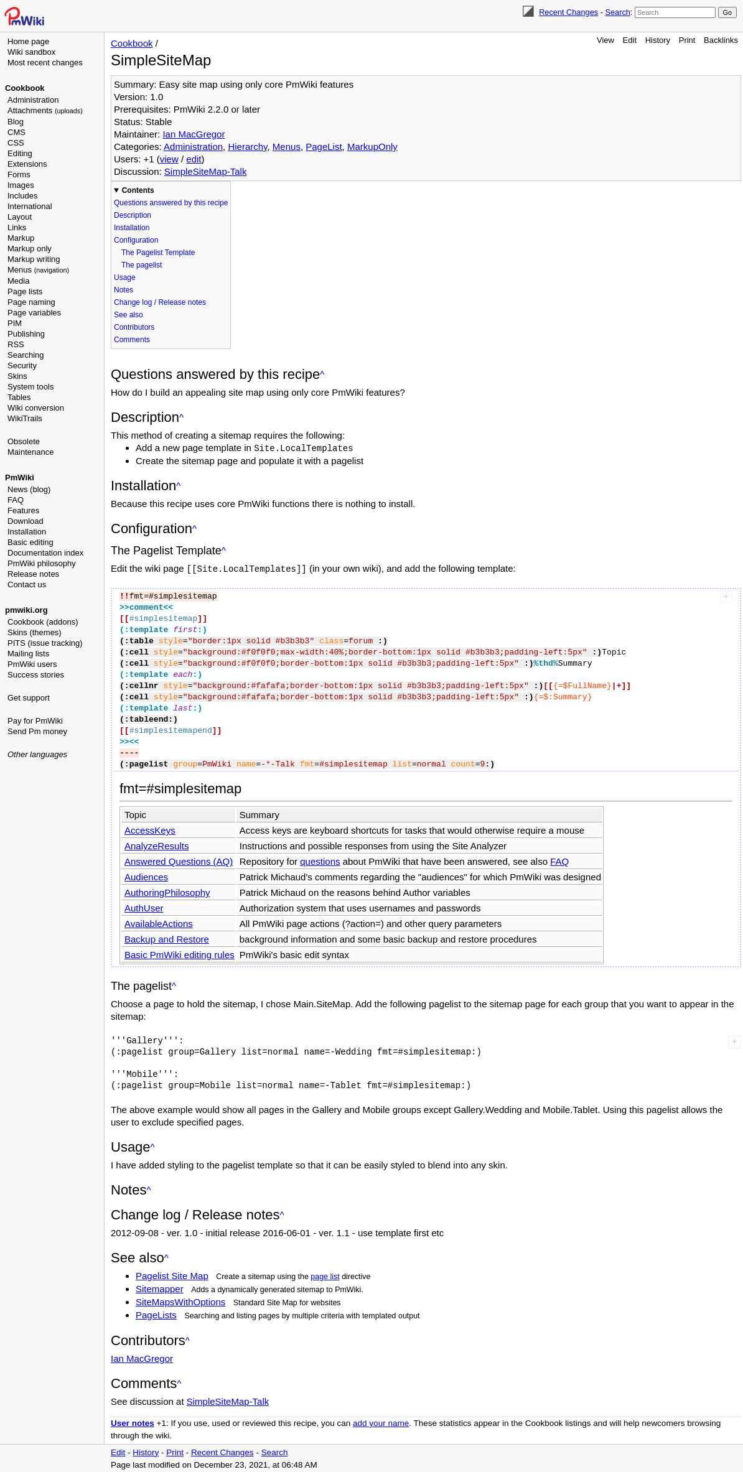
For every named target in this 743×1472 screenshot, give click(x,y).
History (657, 40)
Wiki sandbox (31, 52)
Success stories (35, 674)
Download (25, 521)
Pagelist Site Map (172, 1274)
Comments (132, 339)
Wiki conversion (35, 407)
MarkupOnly (372, 146)
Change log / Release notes (160, 302)
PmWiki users (32, 664)
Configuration (136, 240)
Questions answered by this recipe (171, 202)
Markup (20, 238)
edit (193, 159)
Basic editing (30, 542)
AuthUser (144, 906)
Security (22, 365)
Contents (138, 190)
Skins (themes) (34, 632)
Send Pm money (37, 731)
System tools (30, 386)
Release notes (33, 574)
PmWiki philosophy (41, 563)
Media (18, 281)
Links (16, 227)
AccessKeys (149, 829)
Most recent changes (45, 62)
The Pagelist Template (158, 252)
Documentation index (45, 552)
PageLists (156, 1313)
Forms (18, 174)
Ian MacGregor (193, 134)
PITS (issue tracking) (45, 643)
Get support (28, 697)
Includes (22, 195)
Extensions (27, 164)
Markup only (29, 248)
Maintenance (30, 452)
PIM (14, 323)
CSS (15, 142)
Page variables (34, 312)
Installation (26, 531)
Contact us (26, 584)
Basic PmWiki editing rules (179, 953)
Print (687, 40)
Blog (15, 121)
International (29, 206)
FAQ (15, 500)
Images (20, 185)
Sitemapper (160, 1287)
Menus (38, 269)
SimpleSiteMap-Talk (205, 171)
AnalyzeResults (156, 844)
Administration (32, 100)
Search (617, 12)
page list (325, 1275)
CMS (16, 132)
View (605, 40)
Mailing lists (28, 653)
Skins (17, 376)
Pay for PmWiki (35, 720)
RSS (15, 344)
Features (23, 510)
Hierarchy (247, 146)
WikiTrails (24, 418)
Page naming (31, 302)
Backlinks (721, 40)
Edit (630, 40)
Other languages (37, 754)
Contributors (134, 327)
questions (320, 860)
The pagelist (141, 265)
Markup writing (33, 259)
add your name (381, 1422)
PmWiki (19, 477)
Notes (123, 290)
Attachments (45, 110)
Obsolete (23, 441)
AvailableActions (158, 922)
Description (132, 215)
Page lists (24, 291)
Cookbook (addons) (42, 622)
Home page (28, 41)
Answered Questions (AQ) (178, 860)
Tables (19, 397)
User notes (132, 1422)
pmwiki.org (26, 610)
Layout (19, 216)
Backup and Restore (166, 938)
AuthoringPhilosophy (167, 891)
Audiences (146, 875)
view (169, 159)
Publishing (26, 333)
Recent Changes (568, 12)
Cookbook (25, 88)
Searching (25, 355)
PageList (324, 146)
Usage (125, 277)
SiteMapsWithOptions (180, 1300)
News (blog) (28, 489)
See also (128, 314)
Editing (19, 153)
